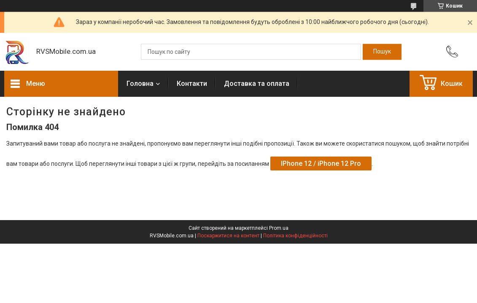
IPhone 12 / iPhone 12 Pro (321, 163)
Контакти (192, 84)
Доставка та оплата (256, 84)
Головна (140, 84)
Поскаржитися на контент (228, 236)
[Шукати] (382, 52)
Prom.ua (278, 228)
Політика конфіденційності (295, 236)
